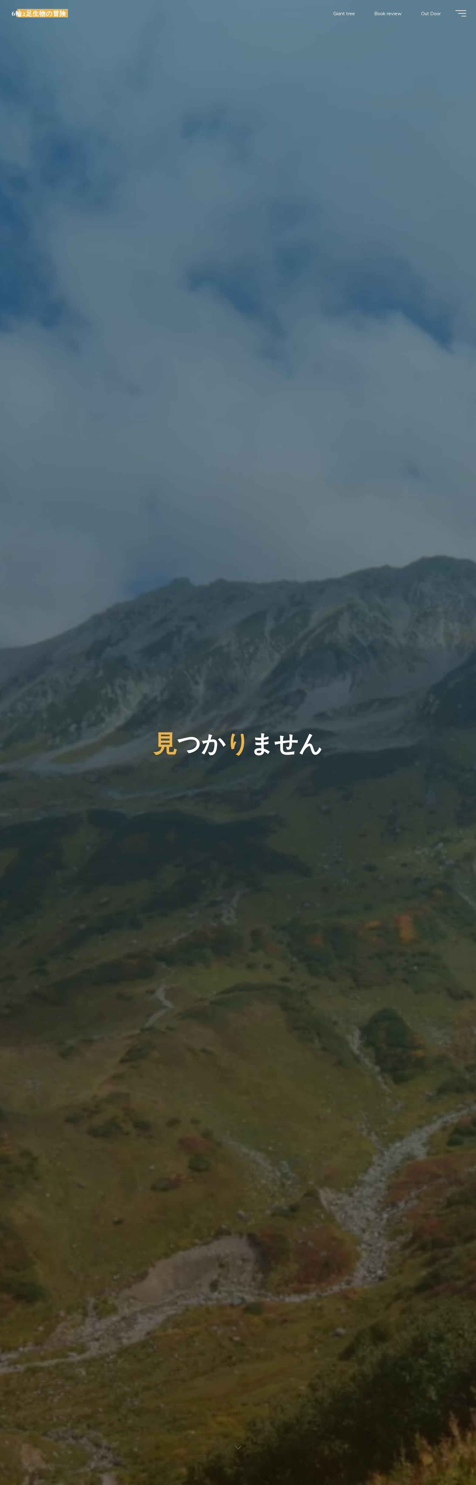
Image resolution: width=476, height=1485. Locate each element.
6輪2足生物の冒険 (41, 14)
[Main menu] (458, 15)
